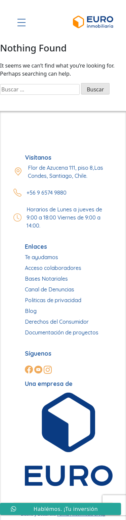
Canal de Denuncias (49, 289)
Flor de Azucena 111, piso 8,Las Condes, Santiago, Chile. (65, 171)
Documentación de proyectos (61, 332)
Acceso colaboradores (53, 268)
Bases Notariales (46, 278)
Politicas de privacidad (53, 300)
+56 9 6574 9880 (47, 192)
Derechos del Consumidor (57, 321)
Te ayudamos (41, 257)
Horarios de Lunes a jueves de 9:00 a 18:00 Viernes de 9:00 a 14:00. (64, 217)
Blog (31, 311)
